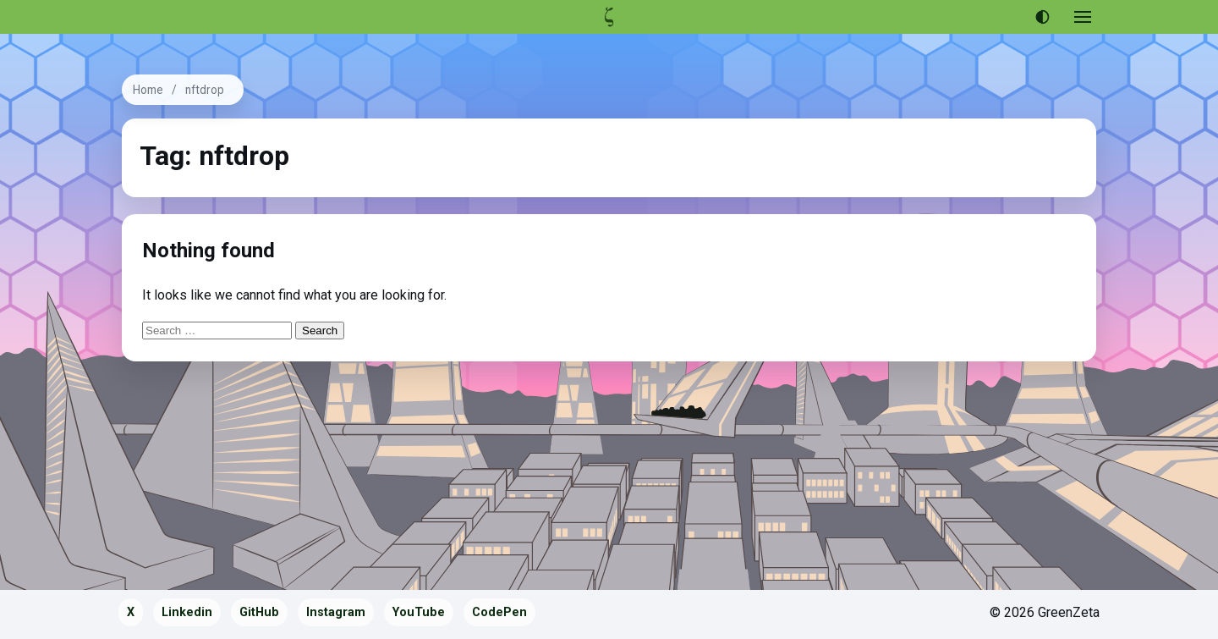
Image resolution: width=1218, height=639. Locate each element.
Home (148, 89)
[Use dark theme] (1042, 17)
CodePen (499, 612)
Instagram (335, 612)
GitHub (259, 612)
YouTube (418, 612)
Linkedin (187, 612)
